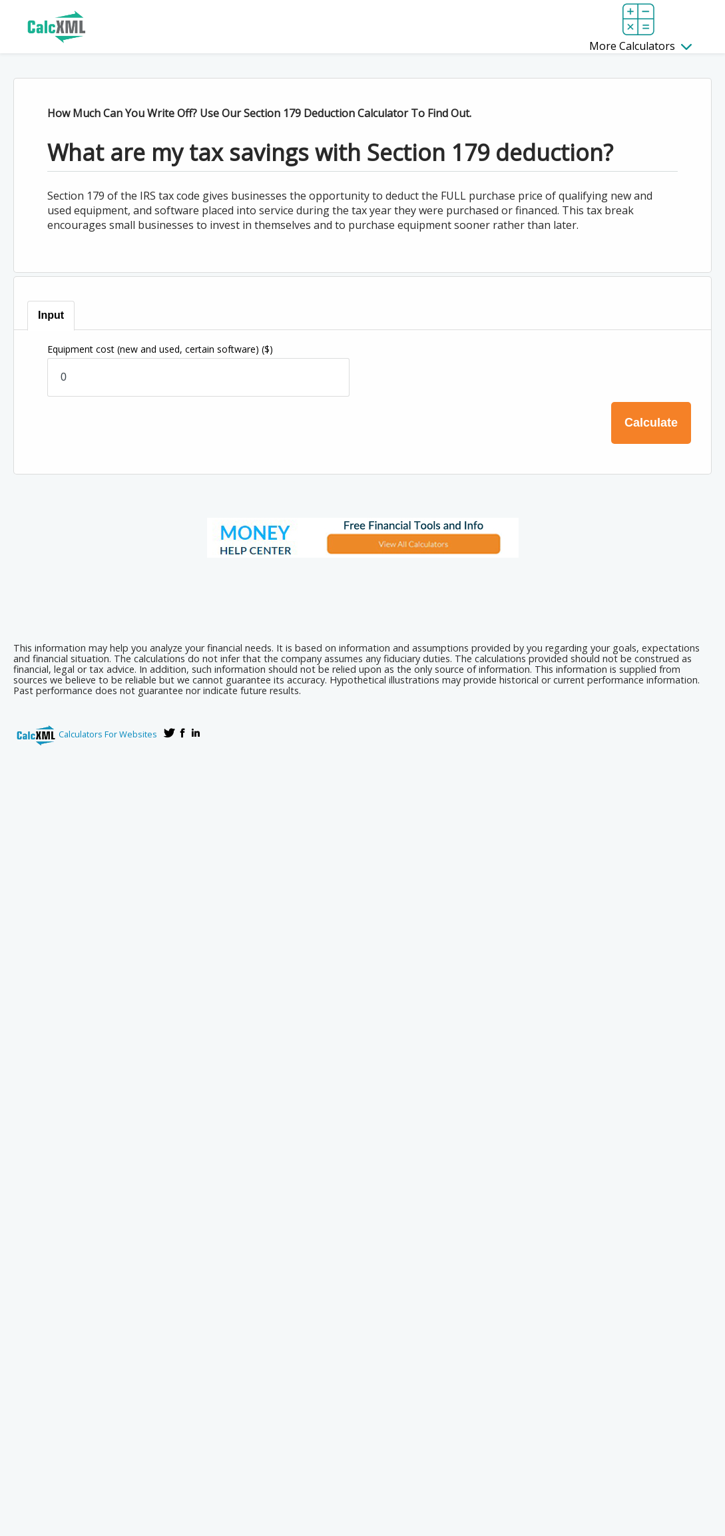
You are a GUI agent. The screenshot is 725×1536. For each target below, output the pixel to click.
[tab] (51, 316)
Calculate (651, 422)
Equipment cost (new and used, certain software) (160, 349)
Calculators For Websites (108, 734)
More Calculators (640, 46)
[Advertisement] (363, 596)
